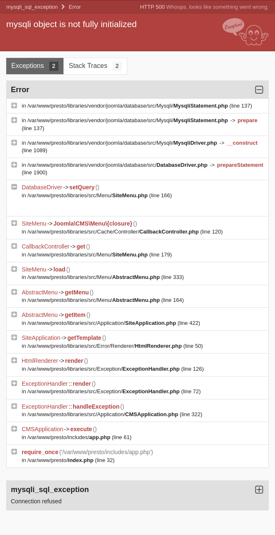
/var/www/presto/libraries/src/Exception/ (104, 369)
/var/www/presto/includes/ (70, 437)
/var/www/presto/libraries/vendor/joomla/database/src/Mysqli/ (129, 106)
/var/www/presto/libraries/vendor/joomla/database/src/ (118, 165)
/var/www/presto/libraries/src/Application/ (103, 323)
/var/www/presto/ (61, 460)
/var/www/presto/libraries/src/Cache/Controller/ (114, 232)
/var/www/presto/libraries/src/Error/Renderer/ (106, 346)
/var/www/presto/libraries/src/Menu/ (88, 195)
